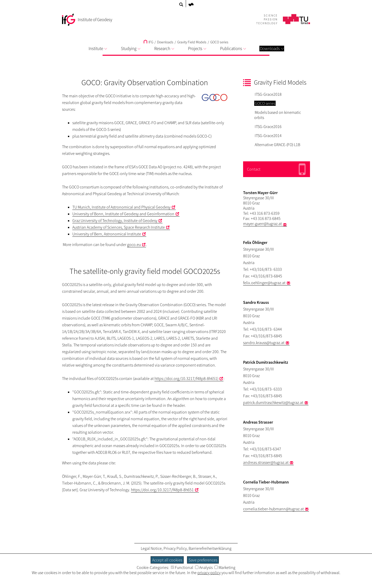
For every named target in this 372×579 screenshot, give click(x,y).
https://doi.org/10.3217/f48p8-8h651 (162, 489)
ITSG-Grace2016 (268, 126)
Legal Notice (151, 548)
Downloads (272, 48)
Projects (197, 48)
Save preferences (203, 559)
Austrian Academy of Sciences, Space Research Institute (118, 227)
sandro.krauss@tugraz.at (263, 342)
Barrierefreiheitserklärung (210, 548)
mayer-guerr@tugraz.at (262, 223)
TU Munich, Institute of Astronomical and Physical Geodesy (121, 207)
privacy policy (209, 572)
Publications (233, 48)
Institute (98, 48)
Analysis (204, 567)
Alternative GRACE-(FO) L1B (277, 144)
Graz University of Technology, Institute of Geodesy (114, 220)
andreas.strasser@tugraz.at (266, 462)
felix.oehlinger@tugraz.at (264, 282)
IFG (148, 42)
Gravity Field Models (191, 42)
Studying (130, 48)
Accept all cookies (167, 559)
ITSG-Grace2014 (268, 135)
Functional (182, 567)
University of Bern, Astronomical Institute (106, 233)
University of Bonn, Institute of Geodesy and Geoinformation (123, 213)
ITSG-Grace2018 (268, 94)
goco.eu (134, 244)
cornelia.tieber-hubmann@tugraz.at (273, 508)
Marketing (224, 567)
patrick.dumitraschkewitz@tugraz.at (273, 402)
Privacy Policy (175, 548)
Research (164, 48)
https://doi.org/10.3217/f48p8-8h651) (186, 378)
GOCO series (219, 42)
